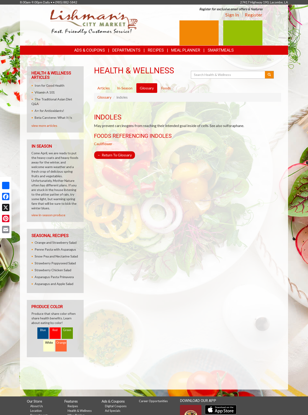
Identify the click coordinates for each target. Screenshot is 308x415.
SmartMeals (221, 50)
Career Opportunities (153, 401)
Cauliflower (103, 143)
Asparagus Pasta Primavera (54, 277)
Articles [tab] (103, 88)
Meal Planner (185, 50)
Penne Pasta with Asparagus (55, 249)
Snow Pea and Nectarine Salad (56, 256)
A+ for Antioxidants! (49, 111)
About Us (36, 406)
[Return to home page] (94, 22)
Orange (61, 342)
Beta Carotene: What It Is (53, 117)
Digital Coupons (115, 406)
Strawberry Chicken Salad (53, 270)
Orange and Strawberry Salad (56, 242)
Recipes (156, 50)
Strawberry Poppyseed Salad (55, 263)
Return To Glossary (114, 155)
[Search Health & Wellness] (228, 75)
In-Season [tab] (124, 88)
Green (67, 330)
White (49, 342)
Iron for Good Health (49, 85)
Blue (43, 330)
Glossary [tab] (147, 88)
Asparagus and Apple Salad (54, 284)
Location (36, 410)
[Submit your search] (269, 75)
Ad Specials (112, 410)
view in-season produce (48, 215)
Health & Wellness (80, 410)
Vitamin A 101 (45, 92)
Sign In (232, 14)
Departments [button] (126, 50)
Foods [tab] (166, 88)
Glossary (104, 97)
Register (253, 14)
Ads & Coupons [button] (89, 50)
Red (55, 330)
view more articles (44, 125)
